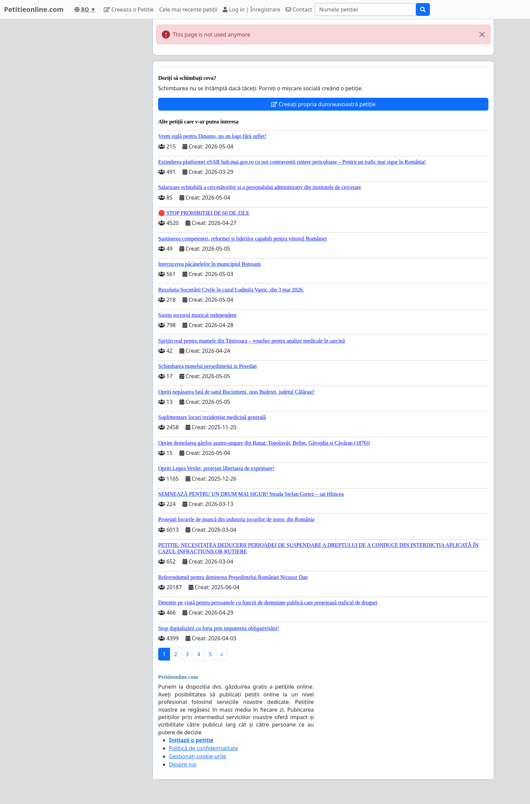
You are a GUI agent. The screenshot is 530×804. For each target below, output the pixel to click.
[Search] (365, 9)
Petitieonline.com (34, 9)
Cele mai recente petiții (188, 9)
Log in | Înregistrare (251, 9)
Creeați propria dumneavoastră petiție (323, 104)
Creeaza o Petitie (129, 9)
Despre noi (182, 764)
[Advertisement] (86, 120)
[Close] (482, 34)
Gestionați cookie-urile (197, 756)
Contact (299, 9)
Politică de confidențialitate (203, 748)
